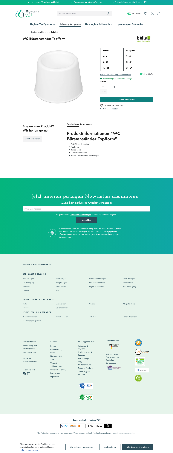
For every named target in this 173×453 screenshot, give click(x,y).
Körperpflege (83, 358)
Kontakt (53, 346)
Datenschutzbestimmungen (80, 214)
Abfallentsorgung (129, 286)
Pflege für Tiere (129, 303)
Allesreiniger (61, 278)
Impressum (54, 376)
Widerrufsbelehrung (58, 369)
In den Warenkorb (126, 99)
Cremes (92, 303)
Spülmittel (26, 286)
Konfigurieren (110, 447)
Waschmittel (61, 286)
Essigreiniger (61, 282)
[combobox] (81, 13)
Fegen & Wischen (96, 286)
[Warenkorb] (159, 13)
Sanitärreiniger (129, 278)
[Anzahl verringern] (103, 86)
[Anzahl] (109, 86)
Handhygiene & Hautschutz (39, 299)
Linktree (53, 352)
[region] (59, 77)
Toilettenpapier (62, 316)
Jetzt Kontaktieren (32, 138)
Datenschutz (55, 373)
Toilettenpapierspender (32, 320)
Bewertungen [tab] (86, 124)
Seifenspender (62, 307)
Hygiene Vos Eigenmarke (37, 264)
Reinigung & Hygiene (35, 274)
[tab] (73, 124)
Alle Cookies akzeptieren (138, 447)
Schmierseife (128, 282)
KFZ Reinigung (28, 282)
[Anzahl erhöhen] (114, 86)
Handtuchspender (130, 316)
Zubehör (26, 290)
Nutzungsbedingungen (110, 234)
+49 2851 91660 (29, 352)
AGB (52, 359)
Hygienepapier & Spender (37, 312)
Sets (57, 290)
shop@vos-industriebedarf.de (30, 360)
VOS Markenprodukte (84, 363)
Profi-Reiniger (28, 278)
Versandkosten (79, 433)
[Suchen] (109, 13)
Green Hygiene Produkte (84, 373)
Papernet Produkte (85, 368)
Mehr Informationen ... (29, 450)
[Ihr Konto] (152, 13)
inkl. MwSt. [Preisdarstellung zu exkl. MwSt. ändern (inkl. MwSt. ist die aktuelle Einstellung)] (134, 13)
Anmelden (86, 220)
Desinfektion (61, 303)
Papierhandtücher (30, 316)
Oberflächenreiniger (97, 278)
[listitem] (138, 343)
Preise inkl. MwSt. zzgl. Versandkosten (115, 74)
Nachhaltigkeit (56, 356)
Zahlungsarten (56, 366)
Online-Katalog (56, 349)
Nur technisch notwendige (81, 447)
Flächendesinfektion (97, 282)
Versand (53, 363)
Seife (25, 303)
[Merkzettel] (146, 13)
